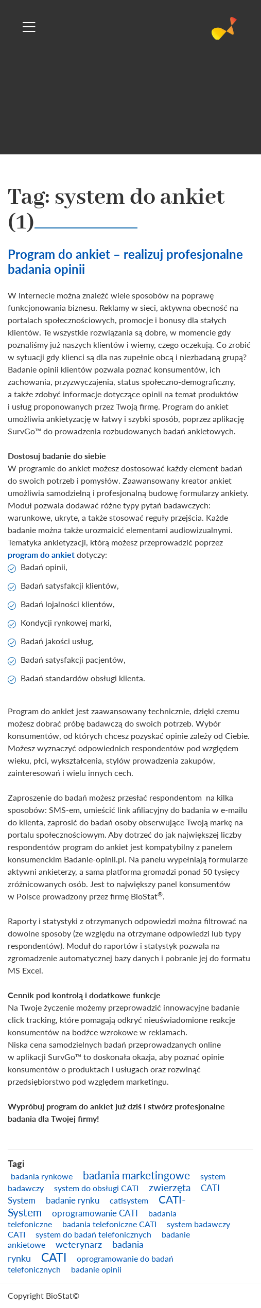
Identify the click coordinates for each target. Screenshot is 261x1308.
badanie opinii (96, 1269)
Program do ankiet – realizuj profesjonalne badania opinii (125, 261)
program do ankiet (41, 554)
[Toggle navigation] (29, 27)
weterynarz (79, 1244)
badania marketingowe (136, 1175)
